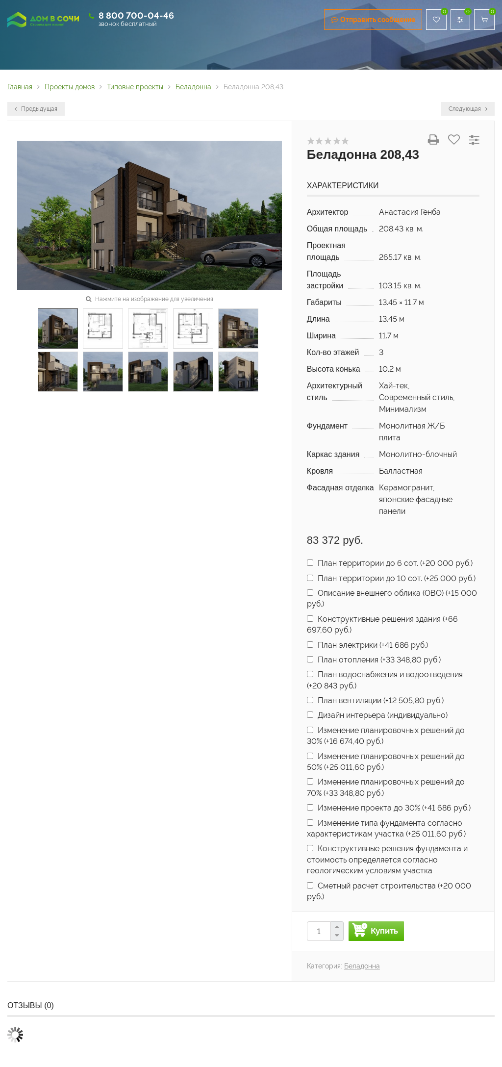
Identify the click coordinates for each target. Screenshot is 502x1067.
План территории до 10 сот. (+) (391, 578)
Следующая (468, 108)
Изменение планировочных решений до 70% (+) (386, 787)
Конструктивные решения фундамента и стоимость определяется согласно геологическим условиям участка (387, 859)
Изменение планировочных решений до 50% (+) (386, 762)
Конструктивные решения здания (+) (382, 624)
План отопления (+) (374, 659)
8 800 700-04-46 (136, 15)
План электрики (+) (367, 645)
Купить (384, 931)
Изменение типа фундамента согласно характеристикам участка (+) (386, 828)
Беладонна (362, 966)
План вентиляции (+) (375, 700)
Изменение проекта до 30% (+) (389, 808)
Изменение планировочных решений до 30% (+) (386, 736)
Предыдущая (36, 108)
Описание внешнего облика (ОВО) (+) (392, 598)
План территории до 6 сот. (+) (390, 563)
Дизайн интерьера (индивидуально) (377, 715)
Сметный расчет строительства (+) (389, 891)
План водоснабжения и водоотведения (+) (385, 680)
